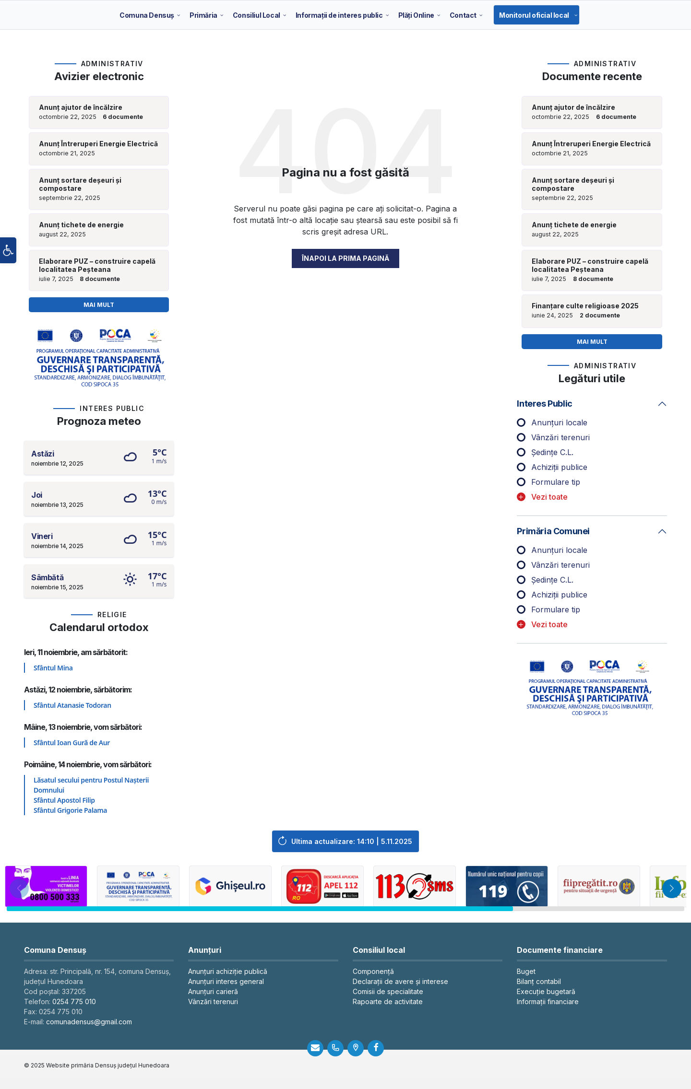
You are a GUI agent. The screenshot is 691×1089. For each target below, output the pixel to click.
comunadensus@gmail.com (89, 1022)
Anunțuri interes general (226, 981)
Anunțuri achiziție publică (227, 971)
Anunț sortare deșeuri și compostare (80, 184)
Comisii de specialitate (388, 991)
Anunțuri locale (559, 422)
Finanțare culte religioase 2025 (585, 306)
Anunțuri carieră (213, 991)
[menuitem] (147, 14)
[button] (8, 255)
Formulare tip (555, 482)
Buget (526, 971)
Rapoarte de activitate (388, 1001)
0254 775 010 (74, 1001)
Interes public (544, 403)
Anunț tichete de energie (81, 225)
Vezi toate (549, 497)
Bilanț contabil (539, 981)
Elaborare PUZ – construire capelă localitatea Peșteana (97, 265)
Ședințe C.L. (552, 452)
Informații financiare (548, 1001)
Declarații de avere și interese (400, 981)
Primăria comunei (553, 531)
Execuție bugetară (546, 991)
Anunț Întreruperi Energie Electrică (98, 144)
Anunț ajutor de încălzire (80, 107)
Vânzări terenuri (560, 437)
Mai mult (98, 304)
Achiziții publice (559, 467)
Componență (373, 971)
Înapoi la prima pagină (345, 258)
